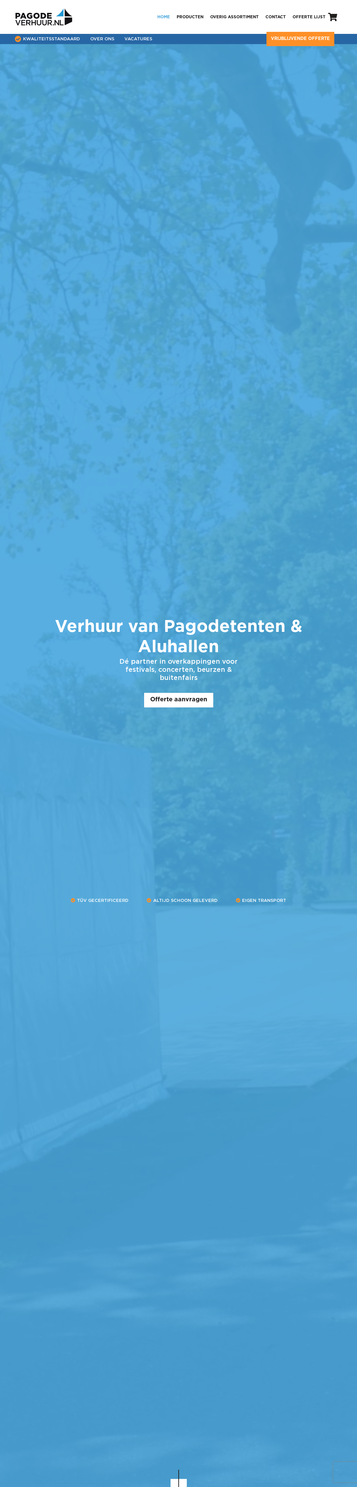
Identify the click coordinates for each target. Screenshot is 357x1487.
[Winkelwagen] (333, 17)
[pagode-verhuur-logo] (43, 16)
